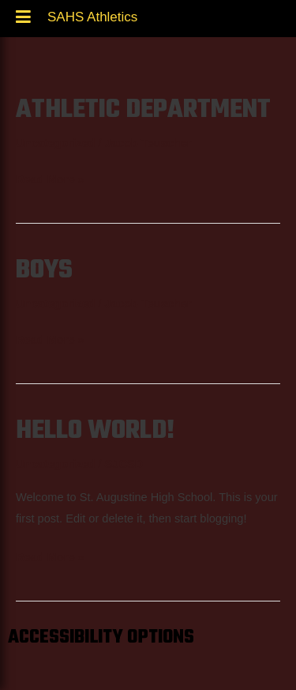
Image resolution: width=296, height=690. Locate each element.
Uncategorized (55, 143)
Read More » (50, 177)
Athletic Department (143, 109)
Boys (44, 270)
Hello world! (95, 430)
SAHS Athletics (92, 21)
